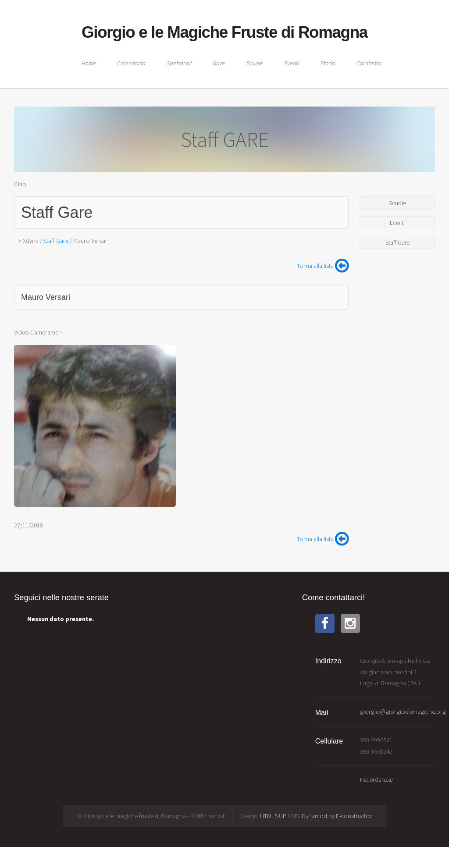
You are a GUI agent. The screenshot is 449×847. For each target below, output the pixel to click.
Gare (219, 63)
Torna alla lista (323, 266)
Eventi (291, 63)
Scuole (254, 63)
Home (88, 63)
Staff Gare (57, 212)
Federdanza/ (376, 779)
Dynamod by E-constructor (337, 816)
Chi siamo (368, 63)
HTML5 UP (273, 816)
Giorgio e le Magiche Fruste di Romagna (224, 32)
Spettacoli (179, 63)
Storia (328, 63)
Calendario (131, 63)
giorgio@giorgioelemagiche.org (403, 711)
